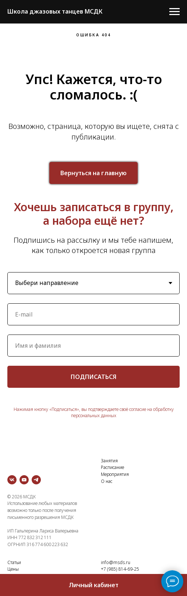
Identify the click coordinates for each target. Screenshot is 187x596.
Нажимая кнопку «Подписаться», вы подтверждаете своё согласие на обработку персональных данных (94, 412)
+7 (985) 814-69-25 (120, 569)
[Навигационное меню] (174, 11)
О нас (106, 481)
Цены (13, 569)
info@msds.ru (115, 562)
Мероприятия (115, 474)
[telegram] (36, 479)
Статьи (14, 562)
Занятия (109, 461)
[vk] (12, 479)
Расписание (112, 467)
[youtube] (24, 479)
